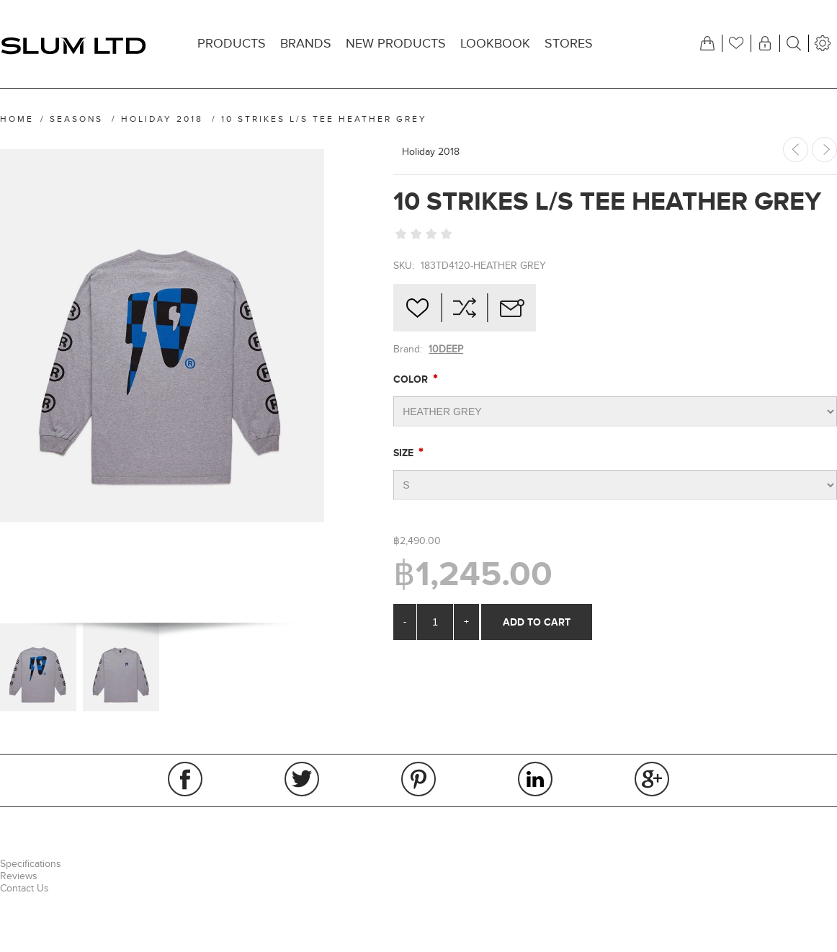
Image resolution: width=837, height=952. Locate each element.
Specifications (30, 864)
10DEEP (446, 349)
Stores (569, 43)
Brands (305, 43)
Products (231, 43)
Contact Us (24, 888)
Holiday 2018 (431, 152)
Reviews (18, 876)
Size (404, 452)
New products (396, 43)
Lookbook (495, 43)
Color (412, 379)
